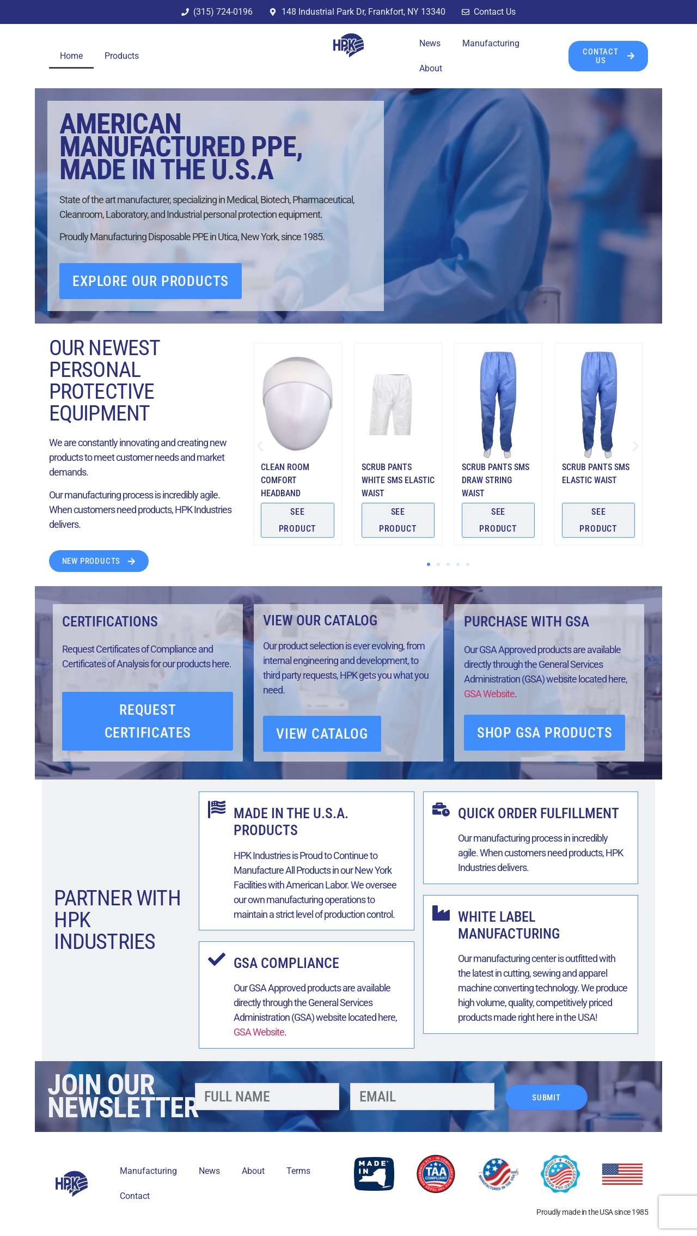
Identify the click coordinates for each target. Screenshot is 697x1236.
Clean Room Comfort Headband (285, 480)
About (430, 68)
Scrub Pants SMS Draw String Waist (495, 480)
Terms (298, 1171)
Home (71, 56)
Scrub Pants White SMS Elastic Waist (398, 480)
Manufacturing (490, 43)
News (430, 43)
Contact (135, 1196)
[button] (260, 446)
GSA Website (489, 693)
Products (122, 56)
